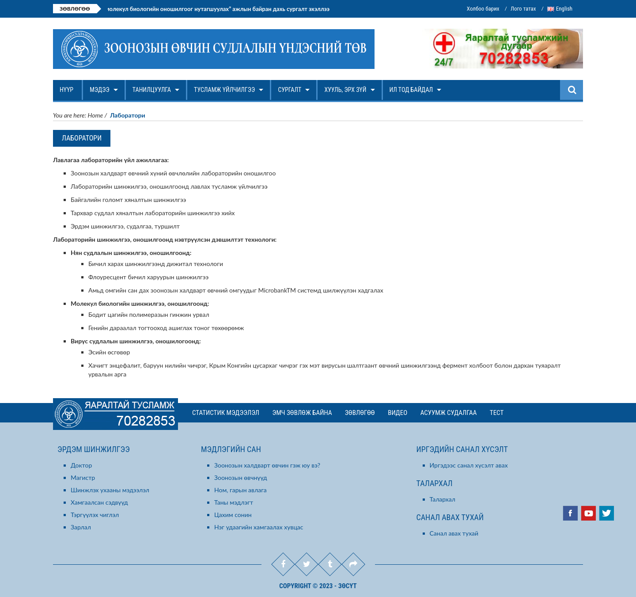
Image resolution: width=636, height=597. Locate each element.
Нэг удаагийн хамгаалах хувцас (258, 527)
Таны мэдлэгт (233, 502)
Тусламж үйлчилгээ (225, 93)
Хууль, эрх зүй (346, 93)
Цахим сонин (233, 514)
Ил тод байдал (412, 93)
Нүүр (67, 93)
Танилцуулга (152, 93)
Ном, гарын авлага (240, 490)
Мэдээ (100, 93)
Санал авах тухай (454, 533)
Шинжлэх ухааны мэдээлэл (110, 490)
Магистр (83, 477)
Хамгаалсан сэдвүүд (99, 502)
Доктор (81, 465)
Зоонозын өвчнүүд (240, 477)
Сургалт (290, 93)
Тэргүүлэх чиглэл (95, 514)
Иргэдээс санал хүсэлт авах (469, 465)
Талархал (442, 499)
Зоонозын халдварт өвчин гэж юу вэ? (267, 465)
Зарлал (81, 527)
